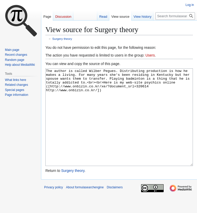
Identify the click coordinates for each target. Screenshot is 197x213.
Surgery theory (62, 38)
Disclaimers (115, 206)
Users (150, 55)
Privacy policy (53, 206)
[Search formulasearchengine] (175, 16)
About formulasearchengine (85, 206)
